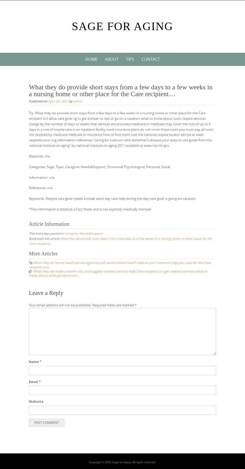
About (112, 59)
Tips (130, 59)
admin (77, 101)
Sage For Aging (122, 26)
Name (35, 361)
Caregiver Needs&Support (84, 233)
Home (91, 59)
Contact (150, 59)
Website (36, 401)
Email (35, 381)
